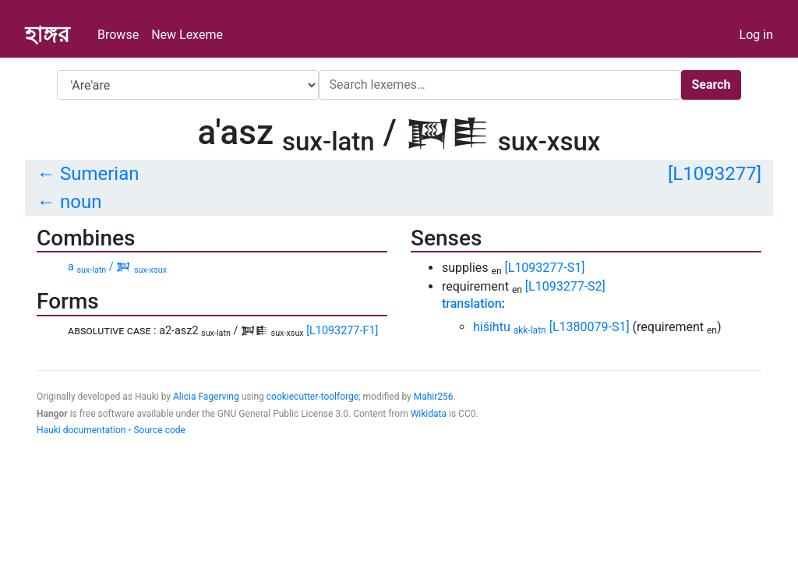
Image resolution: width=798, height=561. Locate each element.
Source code (159, 430)
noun (80, 202)
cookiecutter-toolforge (312, 396)
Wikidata (429, 413)
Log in (756, 34)
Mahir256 (434, 396)
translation (472, 303)
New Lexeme (187, 34)
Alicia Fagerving (206, 396)
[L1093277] (714, 174)
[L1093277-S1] (545, 267)
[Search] (500, 85)
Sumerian (99, 174)
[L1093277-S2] (565, 286)
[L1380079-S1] (589, 326)
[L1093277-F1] (342, 330)
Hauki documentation (81, 430)
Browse (118, 34)
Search (710, 84)
